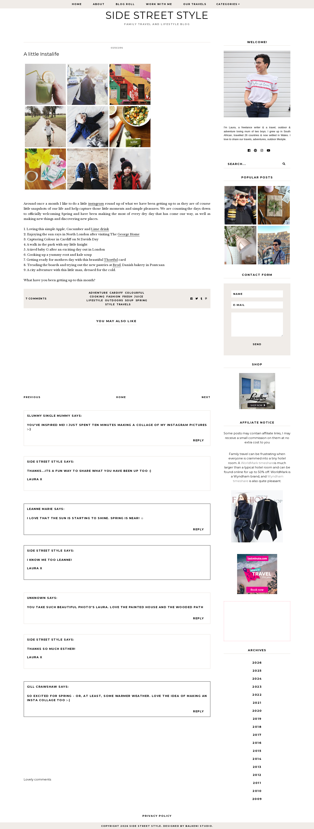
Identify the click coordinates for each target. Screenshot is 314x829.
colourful (135, 292)
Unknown (36, 598)
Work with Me (159, 4)
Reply (198, 440)
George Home (129, 234)
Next (206, 397)
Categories (226, 4)
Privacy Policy (157, 815)
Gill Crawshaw (42, 686)
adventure (98, 292)
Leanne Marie (40, 509)
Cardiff (116, 292)
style (110, 304)
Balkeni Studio (198, 826)
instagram (96, 203)
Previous (32, 397)
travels (124, 304)
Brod (117, 265)
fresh (127, 296)
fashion (113, 296)
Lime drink (100, 229)
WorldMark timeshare (257, 463)
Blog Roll (125, 4)
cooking (97, 296)
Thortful (111, 260)
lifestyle (95, 300)
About (99, 4)
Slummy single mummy (48, 416)
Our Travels (194, 4)
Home (77, 4)
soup (129, 300)
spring (141, 300)
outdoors (114, 300)
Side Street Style (157, 15)
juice (138, 296)
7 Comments (36, 298)
